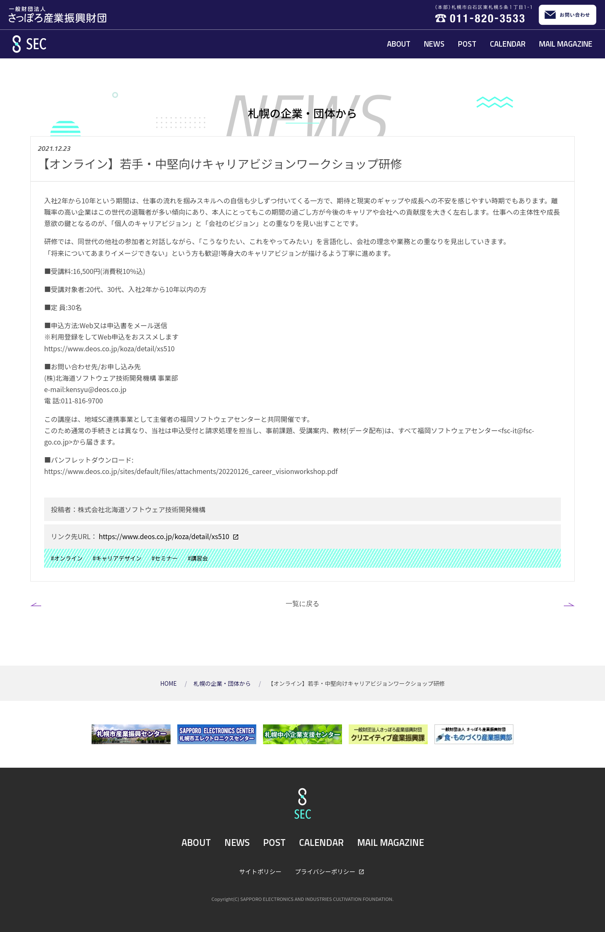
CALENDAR (508, 44)
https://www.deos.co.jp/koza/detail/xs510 (164, 536)
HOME (169, 683)
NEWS (434, 44)
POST (467, 44)
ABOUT (398, 44)
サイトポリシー (260, 871)
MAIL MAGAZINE (565, 44)
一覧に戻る (302, 603)
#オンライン (67, 558)
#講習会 (198, 558)
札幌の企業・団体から (223, 683)
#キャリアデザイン (117, 558)
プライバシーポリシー (326, 871)
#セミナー (165, 558)
